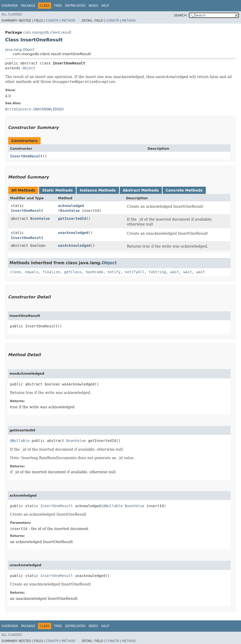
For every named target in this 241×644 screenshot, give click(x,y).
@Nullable (20, 441)
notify (113, 272)
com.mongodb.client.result (47, 32)
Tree (58, 5)
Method (68, 20)
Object (28, 68)
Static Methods (57, 190)
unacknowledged (73, 233)
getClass (72, 272)
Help (105, 5)
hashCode (94, 272)
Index (93, 5)
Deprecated (75, 5)
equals (31, 272)
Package (28, 5)
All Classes (12, 14)
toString (157, 272)
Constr (52, 20)
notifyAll (134, 272)
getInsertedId (72, 218)
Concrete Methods (184, 190)
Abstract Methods (141, 190)
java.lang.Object (19, 50)
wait (174, 272)
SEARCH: (181, 15)
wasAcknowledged (74, 245)
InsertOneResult (26, 156)
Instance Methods (98, 190)
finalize (51, 272)
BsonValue (70, 211)
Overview (10, 5)
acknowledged (71, 206)
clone (15, 272)
